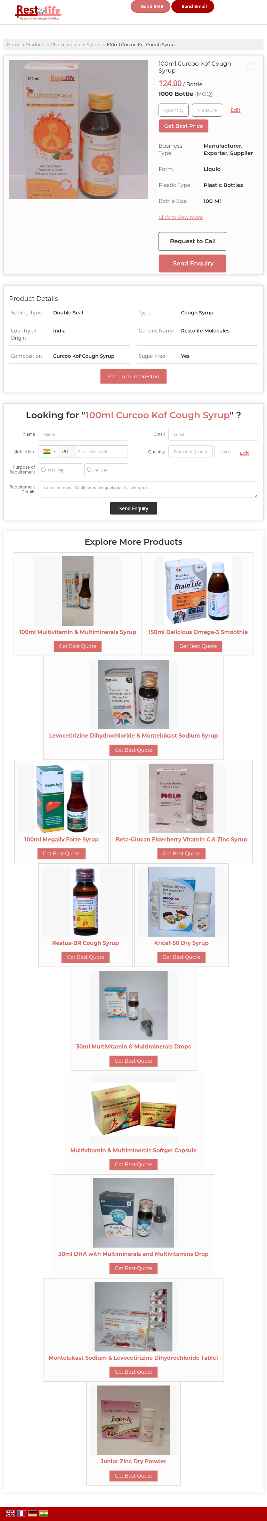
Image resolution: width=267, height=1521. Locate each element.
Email (159, 434)
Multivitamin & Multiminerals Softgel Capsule (133, 1150)
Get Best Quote (78, 646)
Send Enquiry (193, 263)
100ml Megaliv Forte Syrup (62, 839)
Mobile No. (24, 452)
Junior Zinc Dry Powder (133, 1461)
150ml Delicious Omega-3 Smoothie (198, 632)
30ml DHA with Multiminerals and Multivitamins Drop (133, 1254)
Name (29, 434)
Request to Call (193, 241)
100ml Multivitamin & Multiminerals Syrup (77, 632)
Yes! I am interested (133, 376)
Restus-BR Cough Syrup (85, 943)
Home (14, 44)
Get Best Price (183, 126)
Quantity (156, 452)
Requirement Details (22, 489)
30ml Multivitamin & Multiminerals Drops (133, 1046)
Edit (235, 110)
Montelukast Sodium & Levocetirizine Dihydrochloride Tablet (134, 1358)
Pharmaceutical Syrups (76, 44)
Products (36, 44)
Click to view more (181, 217)
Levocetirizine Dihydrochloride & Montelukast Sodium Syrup (133, 735)
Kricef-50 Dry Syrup (181, 943)
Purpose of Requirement (22, 470)
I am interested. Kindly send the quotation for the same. (148, 489)
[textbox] (207, 110)
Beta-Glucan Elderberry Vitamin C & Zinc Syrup (181, 839)
